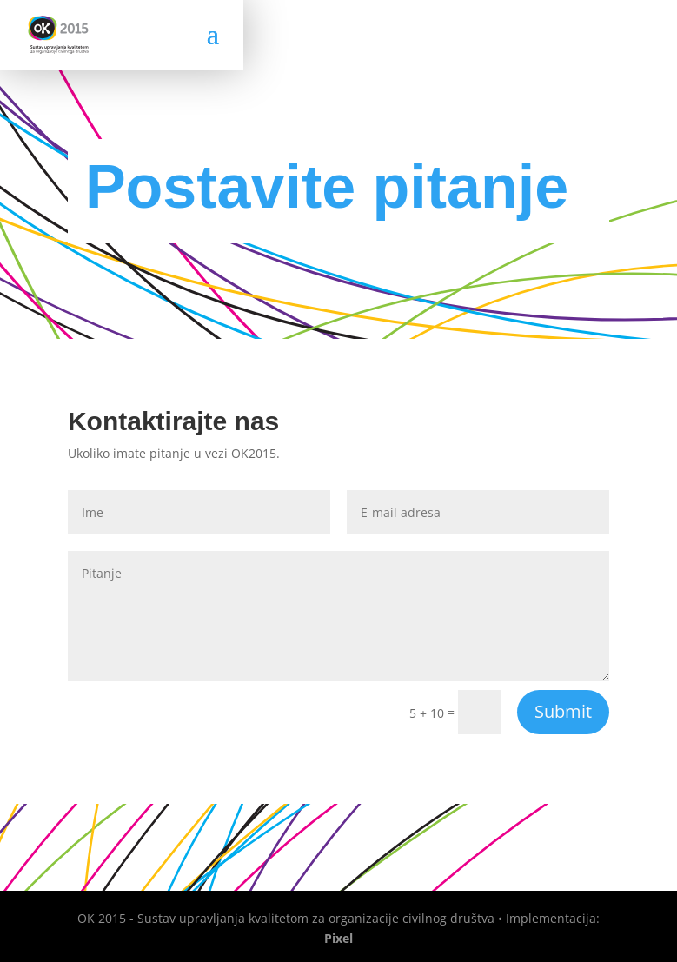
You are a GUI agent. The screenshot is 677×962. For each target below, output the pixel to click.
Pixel (338, 938)
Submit (563, 711)
